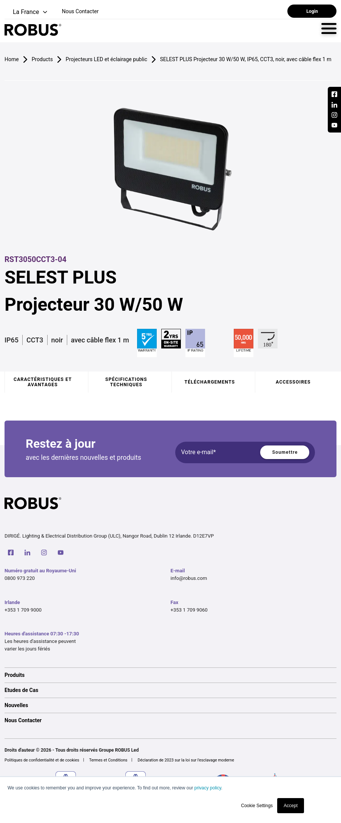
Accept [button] (291, 805)
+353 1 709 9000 (23, 610)
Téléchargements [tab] (210, 382)
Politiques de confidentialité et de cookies (42, 760)
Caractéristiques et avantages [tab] (43, 382)
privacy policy (207, 788)
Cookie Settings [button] (257, 805)
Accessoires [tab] (293, 382)
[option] (170, 675)
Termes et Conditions (108, 760)
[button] (27, 12)
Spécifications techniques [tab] (126, 382)
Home (12, 59)
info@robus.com (189, 578)
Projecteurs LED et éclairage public (106, 59)
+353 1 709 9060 (189, 610)
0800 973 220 (20, 578)
